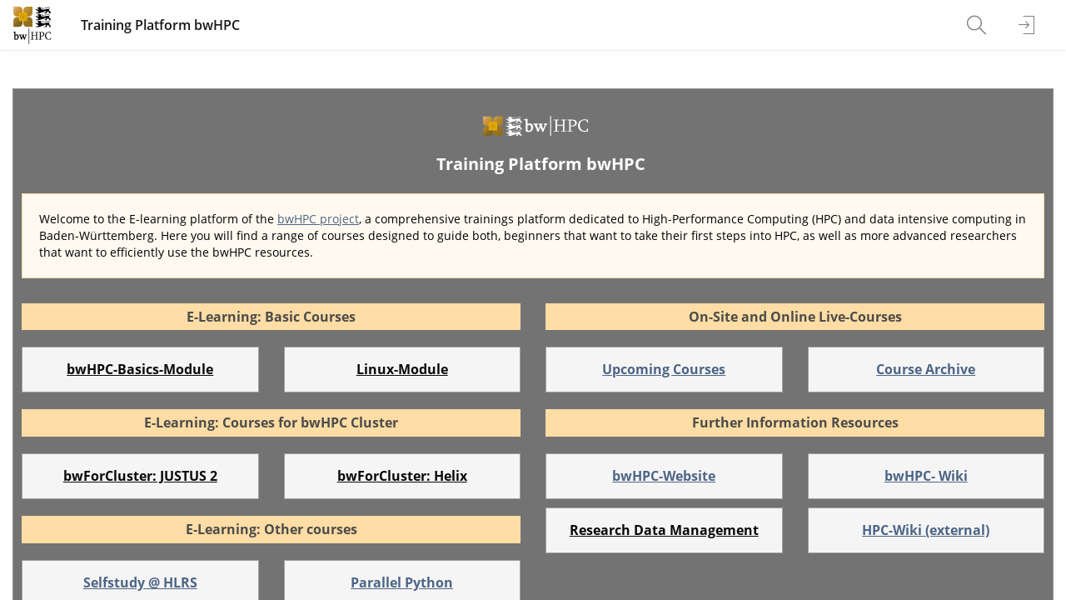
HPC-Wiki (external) (925, 530)
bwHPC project (318, 219)
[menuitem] (979, 25)
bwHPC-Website (663, 476)
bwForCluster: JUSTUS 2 (140, 476)
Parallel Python (402, 582)
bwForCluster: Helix (402, 476)
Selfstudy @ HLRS (140, 582)
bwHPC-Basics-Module (140, 369)
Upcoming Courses (663, 369)
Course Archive (925, 369)
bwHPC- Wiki (926, 476)
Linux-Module (402, 369)
